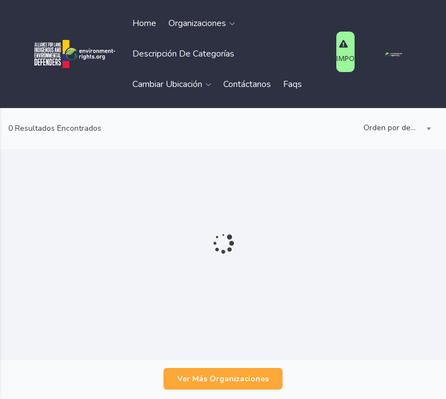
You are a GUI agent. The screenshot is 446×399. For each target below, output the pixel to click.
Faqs (292, 84)
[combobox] (395, 129)
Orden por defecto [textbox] (394, 127)
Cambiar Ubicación (171, 84)
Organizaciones (201, 23)
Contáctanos (247, 84)
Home (144, 23)
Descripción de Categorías (183, 54)
